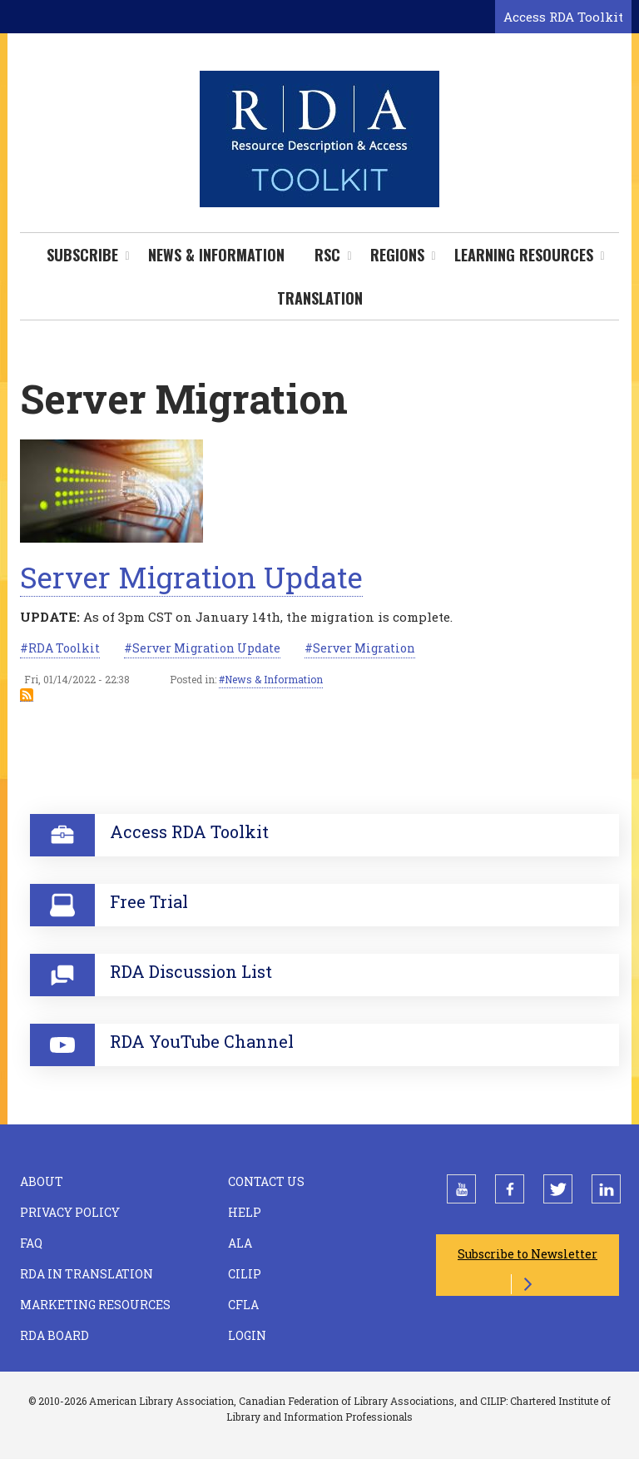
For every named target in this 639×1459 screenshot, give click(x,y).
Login (247, 1335)
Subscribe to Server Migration (26, 695)
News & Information (216, 254)
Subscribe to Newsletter (527, 1254)
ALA (240, 1243)
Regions (397, 254)
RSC (327, 254)
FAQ (31, 1243)
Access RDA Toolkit (563, 16)
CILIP (244, 1274)
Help (244, 1212)
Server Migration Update (191, 577)
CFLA (243, 1305)
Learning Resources (523, 254)
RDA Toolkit (64, 648)
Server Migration (364, 648)
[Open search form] (479, 17)
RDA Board (54, 1335)
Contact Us (266, 1181)
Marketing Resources (95, 1305)
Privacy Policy (70, 1212)
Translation (320, 298)
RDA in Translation (86, 1274)
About (41, 1181)
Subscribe (82, 254)
